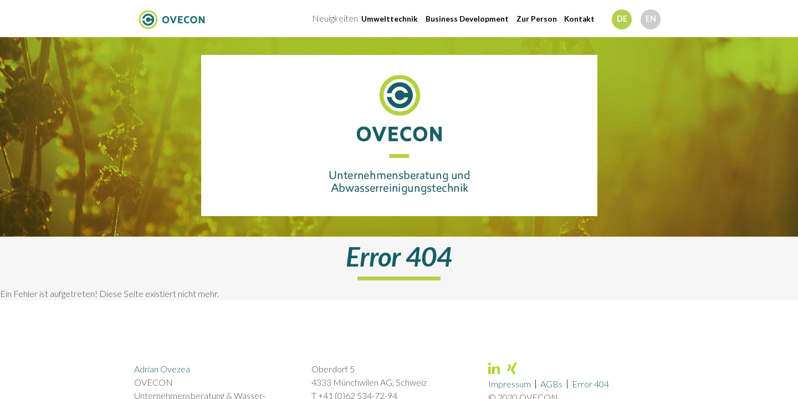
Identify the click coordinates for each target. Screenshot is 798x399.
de (622, 18)
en (651, 18)
